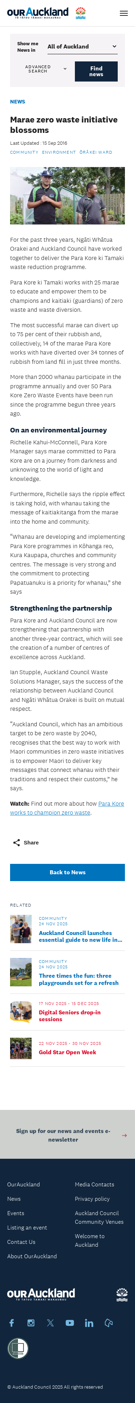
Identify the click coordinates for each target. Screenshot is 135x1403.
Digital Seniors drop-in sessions (70, 1016)
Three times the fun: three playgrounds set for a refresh (79, 979)
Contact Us (21, 1242)
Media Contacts (94, 1184)
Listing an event (27, 1227)
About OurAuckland (32, 1256)
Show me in (27, 46)
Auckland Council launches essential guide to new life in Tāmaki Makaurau (78, 936)
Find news (96, 71)
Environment (59, 152)
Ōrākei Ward (96, 152)
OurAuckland (23, 1184)
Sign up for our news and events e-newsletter (72, 1136)
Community (24, 152)
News (17, 101)
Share (25, 842)
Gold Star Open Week (67, 1052)
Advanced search (46, 69)
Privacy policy (92, 1199)
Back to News (68, 872)
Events (15, 1213)
